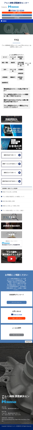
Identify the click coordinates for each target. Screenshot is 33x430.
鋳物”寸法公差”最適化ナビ (7, 369)
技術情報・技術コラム (6, 361)
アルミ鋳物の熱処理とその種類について (13, 196)
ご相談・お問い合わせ (17, 318)
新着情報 (3, 387)
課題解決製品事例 (5, 352)
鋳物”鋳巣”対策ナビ (6, 366)
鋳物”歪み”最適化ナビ (6, 372)
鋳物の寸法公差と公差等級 (9, 192)
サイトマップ (4, 392)
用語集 (2, 384)
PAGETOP (28, 341)
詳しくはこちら (16, 334)
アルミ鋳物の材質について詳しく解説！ (13, 210)
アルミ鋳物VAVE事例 (6, 355)
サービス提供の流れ (6, 381)
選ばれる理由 (4, 346)
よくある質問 (4, 378)
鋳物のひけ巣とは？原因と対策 (11, 205)
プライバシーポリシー (6, 390)
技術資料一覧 (4, 364)
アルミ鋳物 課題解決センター (16, 3)
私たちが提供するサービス (7, 349)
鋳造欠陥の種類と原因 (8, 201)
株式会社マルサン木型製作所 (14, 426)
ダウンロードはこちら (17, 302)
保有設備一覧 (4, 358)
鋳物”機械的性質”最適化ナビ (8, 375)
